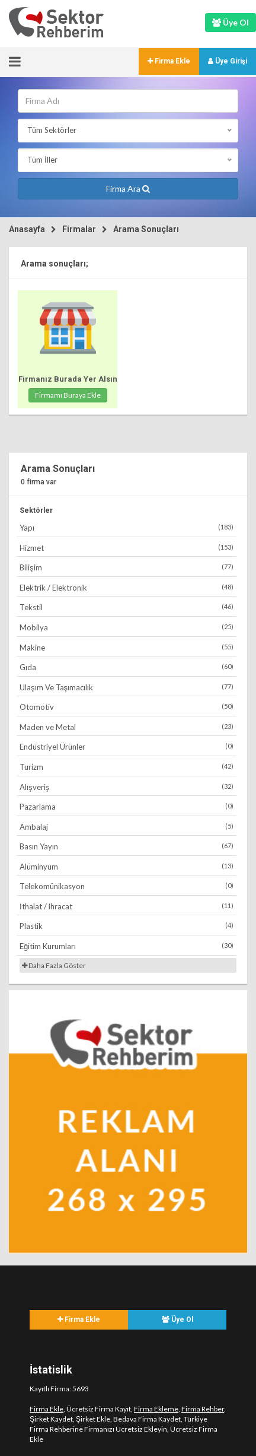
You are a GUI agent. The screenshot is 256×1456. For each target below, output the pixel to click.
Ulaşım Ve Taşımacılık (126, 687)
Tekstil (126, 607)
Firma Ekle (169, 61)
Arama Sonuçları (146, 229)
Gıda (126, 667)
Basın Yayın (126, 846)
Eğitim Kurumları (126, 946)
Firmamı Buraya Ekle (68, 395)
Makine (126, 647)
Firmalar (79, 229)
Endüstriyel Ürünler (126, 746)
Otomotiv (126, 707)
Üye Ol (177, 1319)
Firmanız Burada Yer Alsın (67, 379)
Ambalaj (126, 826)
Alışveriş (126, 787)
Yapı (126, 527)
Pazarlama (126, 806)
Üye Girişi (227, 61)
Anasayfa (27, 229)
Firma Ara (128, 188)
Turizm (126, 767)
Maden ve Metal (126, 727)
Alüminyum (126, 866)
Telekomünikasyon (126, 886)
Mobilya (126, 627)
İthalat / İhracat (126, 906)
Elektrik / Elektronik (126, 587)
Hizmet (126, 548)
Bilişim (126, 567)
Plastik (126, 926)
